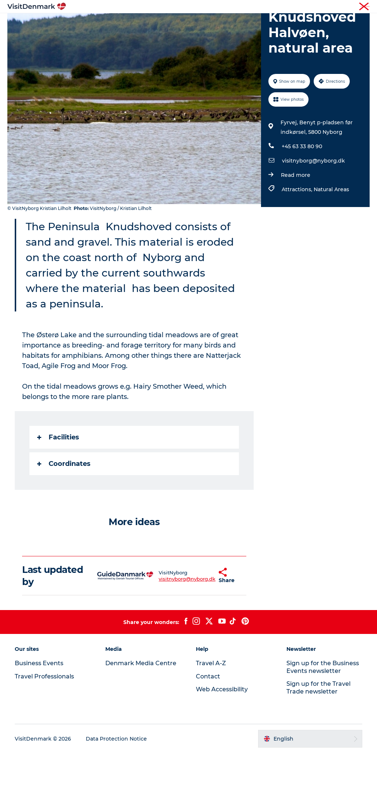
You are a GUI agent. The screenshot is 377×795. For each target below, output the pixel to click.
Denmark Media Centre (140, 704)
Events (213, 31)
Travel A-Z (211, 704)
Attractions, (298, 231)
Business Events (308, 7)
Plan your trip (174, 31)
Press (339, 7)
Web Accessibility (222, 731)
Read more (295, 217)
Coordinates (64, 506)
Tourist (226, 7)
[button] (200, 617)
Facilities (58, 479)
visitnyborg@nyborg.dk (313, 202)
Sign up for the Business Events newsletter (322, 708)
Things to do (203, 23)
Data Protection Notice (116, 780)
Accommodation (255, 23)
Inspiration (113, 23)
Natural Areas (331, 231)
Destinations (157, 23)
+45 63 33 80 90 (302, 188)
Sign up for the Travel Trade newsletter (318, 729)
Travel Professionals (262, 7)
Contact (361, 7)
